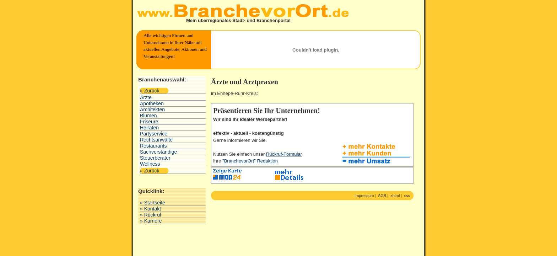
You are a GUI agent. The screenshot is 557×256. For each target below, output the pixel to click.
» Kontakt (150, 209)
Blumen (148, 115)
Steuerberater (155, 158)
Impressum (364, 195)
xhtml (395, 195)
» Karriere (151, 221)
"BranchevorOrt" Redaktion (250, 161)
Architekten (152, 109)
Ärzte (146, 97)
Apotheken (152, 103)
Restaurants (153, 146)
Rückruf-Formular (284, 154)
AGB (382, 195)
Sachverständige (158, 152)
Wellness (150, 164)
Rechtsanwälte (156, 140)
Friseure (149, 121)
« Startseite (152, 203)
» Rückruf (150, 215)
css (407, 195)
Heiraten (149, 127)
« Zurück (149, 91)
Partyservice (153, 134)
